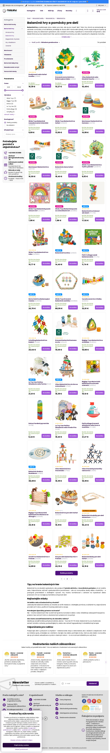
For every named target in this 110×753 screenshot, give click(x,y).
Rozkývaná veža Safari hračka (38, 76)
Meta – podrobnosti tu (24, 730)
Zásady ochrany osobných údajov (60, 748)
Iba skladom (9, 125)
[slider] (5, 90)
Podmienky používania (79, 748)
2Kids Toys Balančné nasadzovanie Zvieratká (38, 122)
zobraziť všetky (9, 114)
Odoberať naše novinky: (21, 686)
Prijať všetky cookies (21, 745)
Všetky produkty (10, 123)
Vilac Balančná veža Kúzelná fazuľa (90, 78)
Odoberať (93, 684)
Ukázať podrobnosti (21, 749)
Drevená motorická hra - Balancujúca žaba (65, 78)
